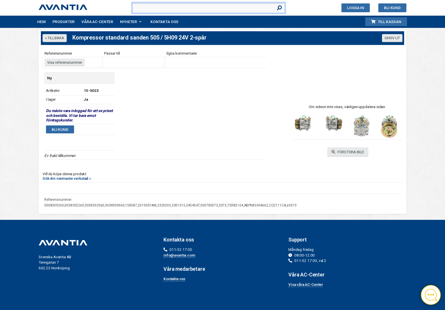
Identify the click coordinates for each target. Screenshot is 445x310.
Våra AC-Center (97, 21)
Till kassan (386, 21)
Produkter (64, 21)
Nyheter (128, 21)
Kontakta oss (164, 21)
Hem (41, 21)
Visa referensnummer (64, 62)
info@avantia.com (179, 255)
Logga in (355, 7)
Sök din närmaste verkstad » (67, 178)
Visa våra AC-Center (305, 284)
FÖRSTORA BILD (347, 152)
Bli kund (392, 7)
